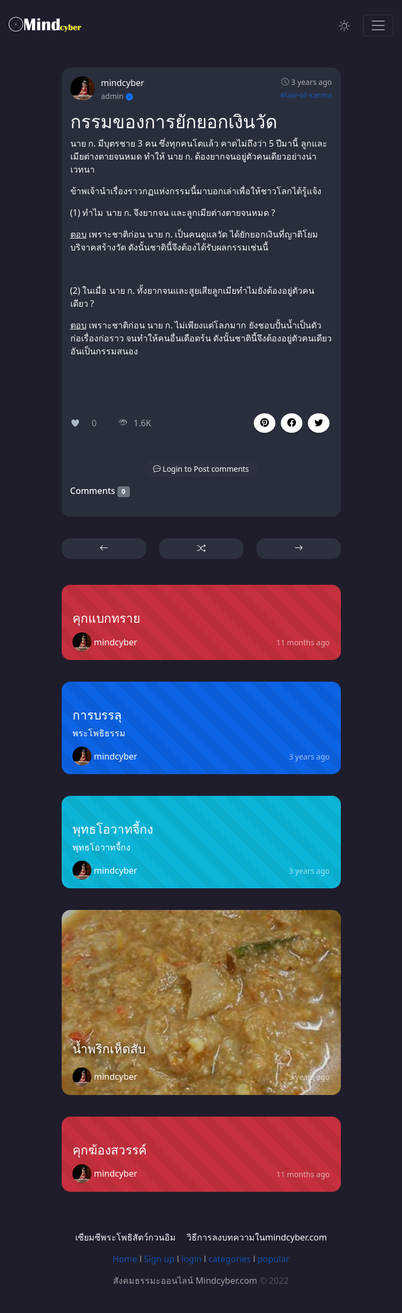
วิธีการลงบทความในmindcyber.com (257, 1237)
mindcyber (122, 83)
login (191, 1259)
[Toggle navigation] (378, 25)
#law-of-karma (306, 95)
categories (229, 1259)
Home (125, 1259)
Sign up (159, 1259)
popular (273, 1259)
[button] (291, 423)
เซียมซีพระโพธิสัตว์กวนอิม (125, 1237)
